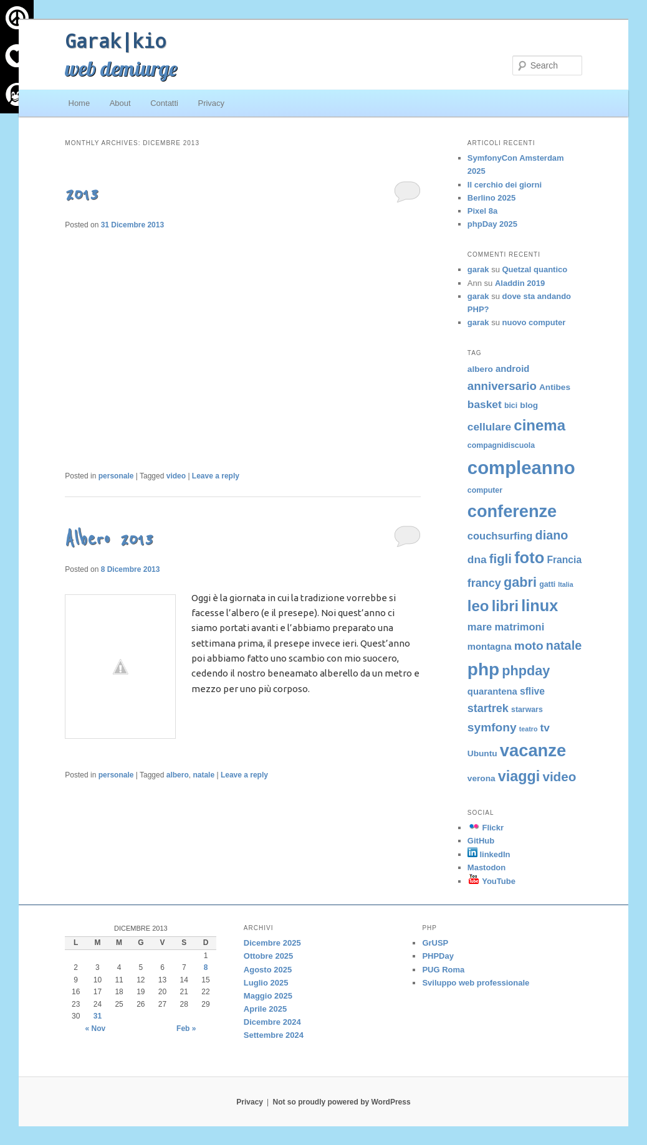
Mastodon (486, 867)
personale (116, 476)
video (176, 476)
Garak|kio (115, 40)
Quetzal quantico (535, 269)
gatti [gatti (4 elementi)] (547, 584)
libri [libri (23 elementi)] (505, 606)
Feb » (186, 1028)
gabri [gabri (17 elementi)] (520, 582)
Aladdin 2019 (520, 283)
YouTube (491, 881)
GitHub (480, 840)
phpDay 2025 (492, 224)
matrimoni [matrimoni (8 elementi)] (519, 626)
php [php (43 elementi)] (483, 669)
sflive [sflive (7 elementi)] (532, 691)
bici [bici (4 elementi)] (510, 405)
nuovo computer (534, 322)
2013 (81, 194)
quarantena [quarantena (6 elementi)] (492, 691)
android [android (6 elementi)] (512, 369)
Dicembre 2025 (272, 943)
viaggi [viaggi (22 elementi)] (519, 776)
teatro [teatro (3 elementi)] (528, 729)
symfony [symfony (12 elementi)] (492, 727)
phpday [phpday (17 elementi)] (526, 670)
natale (203, 775)
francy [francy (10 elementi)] (484, 583)
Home (79, 103)
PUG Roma (443, 969)
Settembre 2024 (274, 1035)
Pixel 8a (482, 211)
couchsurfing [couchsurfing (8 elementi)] (500, 535)
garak (478, 269)
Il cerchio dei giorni (504, 184)
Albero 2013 (109, 539)
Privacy (211, 103)
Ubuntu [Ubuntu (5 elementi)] (482, 753)
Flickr (485, 827)
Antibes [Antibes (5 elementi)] (554, 387)
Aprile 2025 (265, 1009)
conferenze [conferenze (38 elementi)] (512, 511)
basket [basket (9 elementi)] (484, 404)
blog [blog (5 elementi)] (529, 405)
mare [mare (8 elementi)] (479, 626)
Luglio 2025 (266, 982)
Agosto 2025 (268, 969)
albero (177, 775)
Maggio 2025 (268, 995)
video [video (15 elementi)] (559, 776)
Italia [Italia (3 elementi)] (565, 584)
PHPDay (438, 956)
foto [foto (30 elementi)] (529, 557)
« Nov (95, 1028)
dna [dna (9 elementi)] (477, 559)
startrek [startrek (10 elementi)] (488, 708)
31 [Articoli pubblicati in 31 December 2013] (97, 1016)
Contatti (164, 103)
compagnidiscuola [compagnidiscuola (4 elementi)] (501, 445)
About (120, 103)
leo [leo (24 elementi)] (478, 605)
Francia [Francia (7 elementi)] (564, 559)
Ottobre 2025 (268, 956)
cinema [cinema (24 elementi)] (539, 425)
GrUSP (435, 943)
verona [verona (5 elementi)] (481, 778)
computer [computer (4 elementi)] (484, 490)
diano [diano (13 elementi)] (551, 535)
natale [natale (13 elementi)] (564, 645)
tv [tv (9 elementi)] (545, 727)
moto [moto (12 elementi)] (529, 645)
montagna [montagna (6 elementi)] (489, 647)
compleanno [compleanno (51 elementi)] (521, 467)
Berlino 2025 (491, 197)
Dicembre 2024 (272, 1022)
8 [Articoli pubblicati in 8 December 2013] (206, 967)
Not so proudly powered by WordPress (342, 1102)
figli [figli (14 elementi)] (500, 559)
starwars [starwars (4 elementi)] (527, 709)
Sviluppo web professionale (475, 982)
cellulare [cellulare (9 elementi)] (489, 426)
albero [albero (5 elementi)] (480, 369)
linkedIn (488, 854)
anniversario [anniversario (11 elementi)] (502, 385)
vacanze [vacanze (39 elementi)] (533, 750)
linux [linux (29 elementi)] (539, 605)
